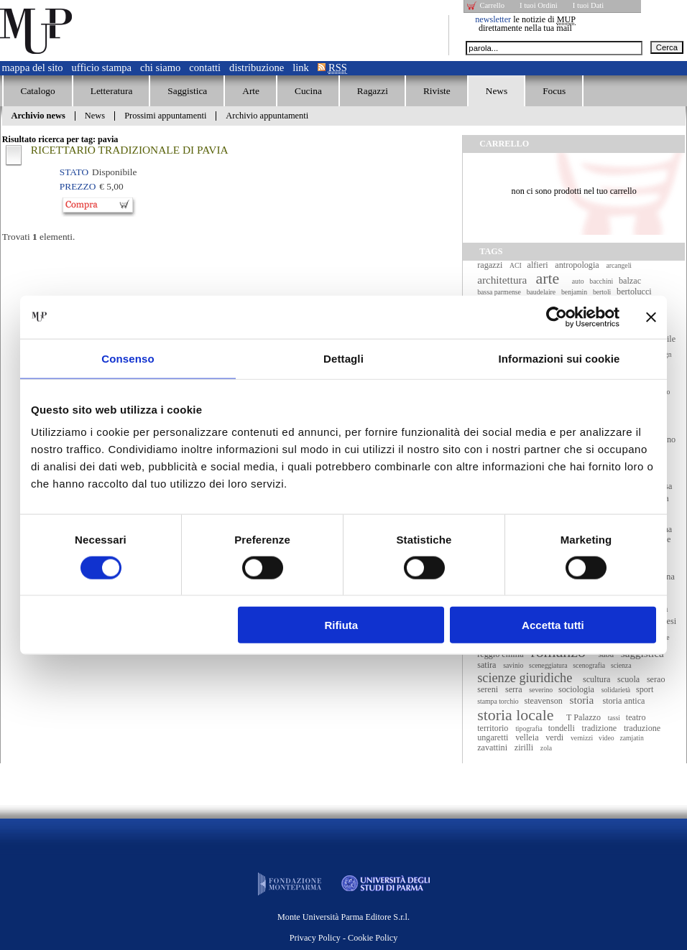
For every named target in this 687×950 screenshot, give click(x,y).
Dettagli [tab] (343, 358)
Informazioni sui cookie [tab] (559, 358)
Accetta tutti (553, 625)
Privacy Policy (315, 938)
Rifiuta (342, 625)
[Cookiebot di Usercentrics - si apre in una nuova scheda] (556, 316)
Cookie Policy (372, 938)
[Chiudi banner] (651, 317)
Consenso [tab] (127, 358)
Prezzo (78, 186)
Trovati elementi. (38, 236)
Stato (74, 172)
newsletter (493, 19)
